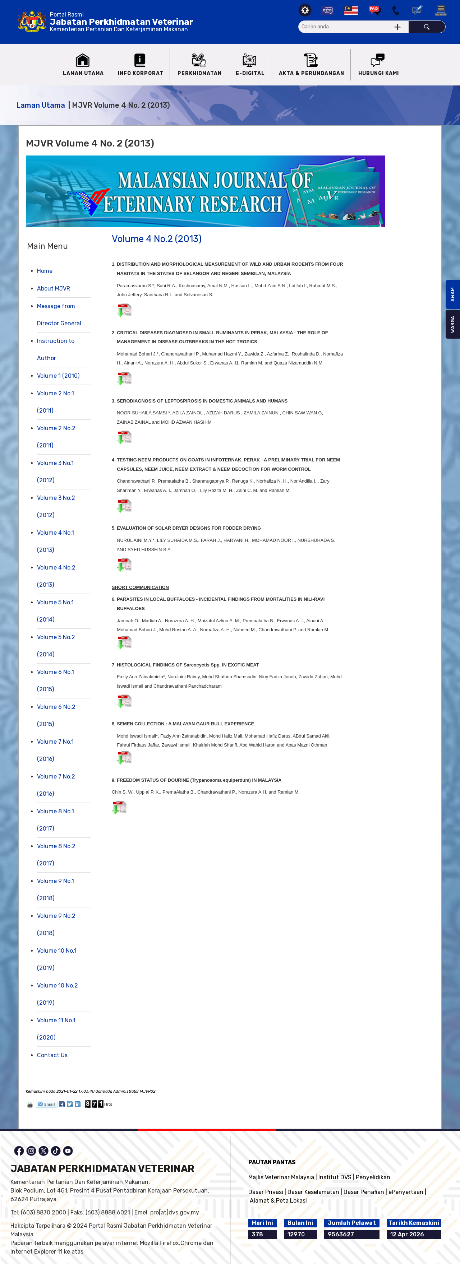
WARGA (452, 324)
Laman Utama (40, 105)
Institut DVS (334, 1177)
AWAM (452, 294)
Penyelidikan (373, 1177)
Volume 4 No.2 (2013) (157, 238)
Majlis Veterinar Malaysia (281, 1177)
